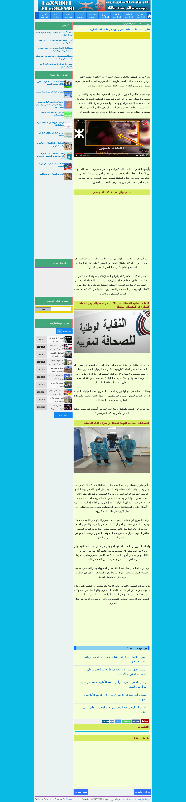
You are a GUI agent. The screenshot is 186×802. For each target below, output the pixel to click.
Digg (112, 721)
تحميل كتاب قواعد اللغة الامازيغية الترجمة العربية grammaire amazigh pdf (50, 156)
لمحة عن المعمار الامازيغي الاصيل (51, 174)
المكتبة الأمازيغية (69, 15)
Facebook (135, 721)
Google (69, 799)
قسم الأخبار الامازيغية (132, 24)
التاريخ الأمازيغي (105, 15)
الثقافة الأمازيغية (129, 15)
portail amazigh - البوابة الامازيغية (136, 799)
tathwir (50, 799)
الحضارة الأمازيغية (141, 15)
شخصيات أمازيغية (93, 15)
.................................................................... (58, 38)
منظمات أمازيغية (80, 15)
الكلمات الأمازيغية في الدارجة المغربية (50, 92)
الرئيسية (147, 24)
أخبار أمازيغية (44, 15)
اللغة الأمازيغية (117, 15)
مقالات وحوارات (56, 15)
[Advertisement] (112, 57)
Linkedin (106, 721)
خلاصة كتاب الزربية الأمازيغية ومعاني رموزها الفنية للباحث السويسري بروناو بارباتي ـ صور (50, 104)
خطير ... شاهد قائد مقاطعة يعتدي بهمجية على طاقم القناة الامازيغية (119, 29)
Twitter (118, 721)
